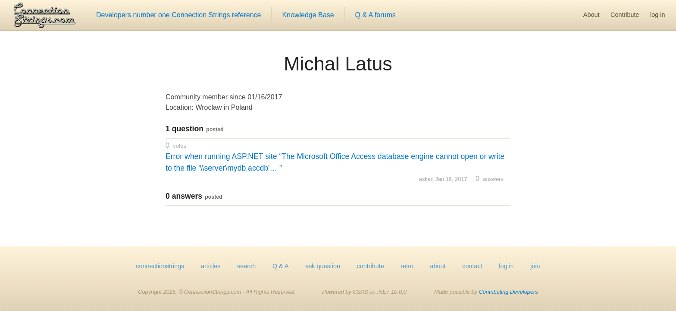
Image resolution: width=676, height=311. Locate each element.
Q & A (280, 266)
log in (657, 14)
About (591, 14)
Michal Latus (338, 63)
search (246, 266)
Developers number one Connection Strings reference (178, 15)
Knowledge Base (308, 15)
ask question (322, 266)
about (438, 266)
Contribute (624, 14)
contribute (370, 266)
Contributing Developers (508, 292)
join (535, 266)
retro (407, 266)
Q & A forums (375, 15)
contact (472, 266)
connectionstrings (160, 266)
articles (211, 266)
